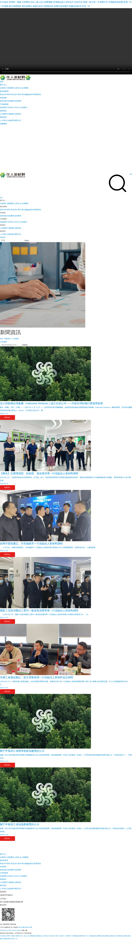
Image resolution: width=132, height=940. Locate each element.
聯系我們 (3, 885)
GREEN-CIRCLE (13, 107)
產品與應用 (4, 860)
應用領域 (37, 94)
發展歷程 (10, 88)
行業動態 (10, 114)
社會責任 (23, 107)
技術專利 (17, 101)
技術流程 (3, 101)
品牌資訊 (17, 114)
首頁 (1, 339)
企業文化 (17, 88)
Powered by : (4, 930)
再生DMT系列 (5, 94)
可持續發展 (4, 873)
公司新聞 (3, 114)
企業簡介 (3, 88)
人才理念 (3, 120)
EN (131, 174)
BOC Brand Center (15, 930)
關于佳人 (3, 854)
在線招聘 (10, 120)
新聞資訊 (7, 339)
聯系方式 (17, 120)
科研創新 (3, 867)
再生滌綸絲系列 (27, 94)
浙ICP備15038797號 (25, 927)
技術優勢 (10, 101)
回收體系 (3, 107)
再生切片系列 (16, 94)
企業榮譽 (25, 88)
